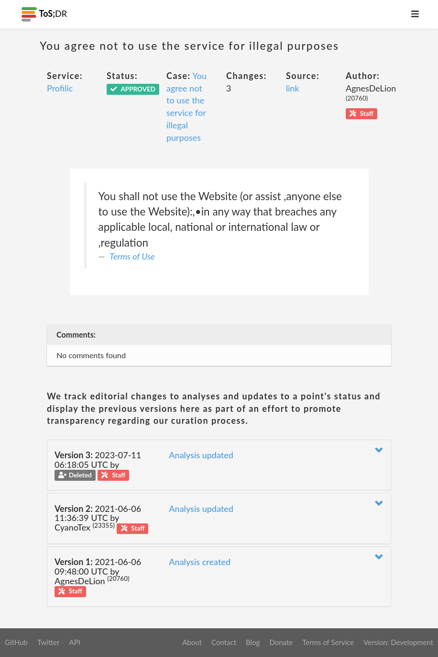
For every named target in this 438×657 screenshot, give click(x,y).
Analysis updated (201, 455)
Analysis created (199, 561)
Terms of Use (132, 256)
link (292, 88)
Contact (223, 642)
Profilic (60, 88)
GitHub (16, 642)
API (74, 642)
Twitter (48, 642)
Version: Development (398, 642)
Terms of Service (328, 642)
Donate (281, 642)
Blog (253, 642)
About (192, 642)
